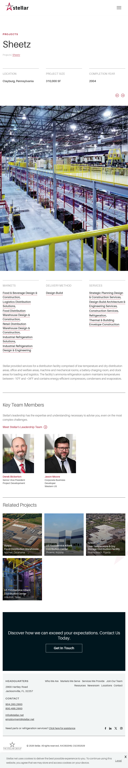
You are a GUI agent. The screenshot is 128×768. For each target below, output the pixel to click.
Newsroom (93, 685)
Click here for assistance (62, 728)
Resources (80, 685)
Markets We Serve (70, 681)
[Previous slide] (117, 95)
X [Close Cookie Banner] (125, 757)
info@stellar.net (14, 715)
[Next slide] (123, 95)
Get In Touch (64, 648)
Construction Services (103, 310)
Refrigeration (97, 315)
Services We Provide (93, 681)
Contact (118, 685)
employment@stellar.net (19, 719)
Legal (118, 760)
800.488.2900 (13, 708)
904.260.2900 (13, 704)
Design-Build (54, 293)
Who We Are (52, 681)
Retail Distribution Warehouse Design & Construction (16, 328)
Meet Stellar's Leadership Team (25, 427)
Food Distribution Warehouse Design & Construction (16, 315)
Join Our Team (114, 681)
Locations (106, 685)
